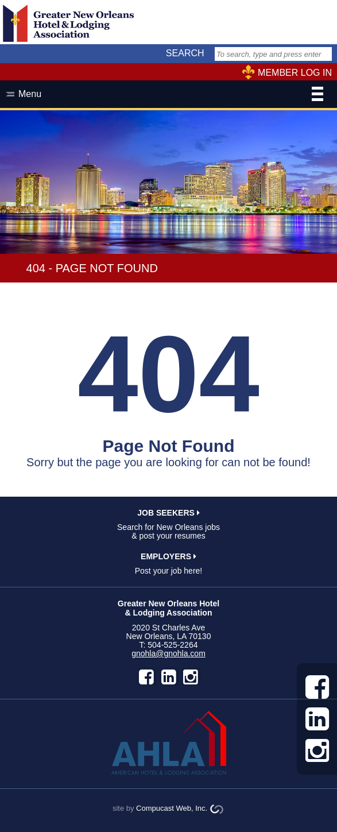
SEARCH (185, 53)
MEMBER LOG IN (295, 73)
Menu (170, 95)
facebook (146, 677)
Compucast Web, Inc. (171, 808)
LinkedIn (169, 677)
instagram (190, 677)
